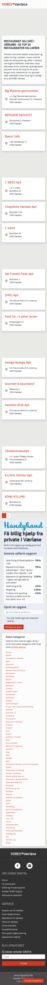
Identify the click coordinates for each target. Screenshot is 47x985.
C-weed (10, 228)
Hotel (8, 740)
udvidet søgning (18, 647)
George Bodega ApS (18, 362)
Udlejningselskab (12, 825)
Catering (9, 689)
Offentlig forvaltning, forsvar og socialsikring (22, 764)
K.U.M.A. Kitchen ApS (18, 475)
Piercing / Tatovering (13, 773)
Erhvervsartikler (9, 925)
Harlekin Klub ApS (17, 405)
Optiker (8, 767)
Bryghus (8, 679)
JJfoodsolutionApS (17, 451)
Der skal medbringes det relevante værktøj (22, 619)
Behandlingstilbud (12, 667)
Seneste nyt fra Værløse (12, 910)
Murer (8, 761)
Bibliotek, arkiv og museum (15, 670)
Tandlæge (9, 816)
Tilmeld (23, 963)
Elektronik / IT (11, 713)
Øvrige (8, 843)
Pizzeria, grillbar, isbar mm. (15, 776)
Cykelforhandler (11, 692)
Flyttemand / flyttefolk (14, 722)
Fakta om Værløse (10, 922)
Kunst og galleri (11, 743)
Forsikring (9, 725)
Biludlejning (10, 676)
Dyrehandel (10, 698)
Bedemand (10, 664)
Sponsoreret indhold (11, 937)
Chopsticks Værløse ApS (21, 206)
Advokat (9, 652)
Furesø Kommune (10, 929)
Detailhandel (10, 695)
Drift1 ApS (11, 295)
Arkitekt (8, 655)
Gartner (8, 734)
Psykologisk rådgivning (14, 782)
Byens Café (12, 136)
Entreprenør (10, 716)
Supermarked (10, 813)
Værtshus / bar (11, 840)
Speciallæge (10, 807)
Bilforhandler (10, 673)
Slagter (8, 800)
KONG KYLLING (15, 496)
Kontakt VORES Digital (12, 891)
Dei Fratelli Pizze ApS (19, 274)
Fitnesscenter (10, 719)
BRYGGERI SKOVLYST (18, 115)
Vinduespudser (11, 834)
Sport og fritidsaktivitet (14, 810)
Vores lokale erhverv (11, 914)
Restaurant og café (13, 788)
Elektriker (9, 710)
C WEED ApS (13, 182)
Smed (8, 803)
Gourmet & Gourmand (19, 383)
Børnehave (10, 685)
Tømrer (8, 822)
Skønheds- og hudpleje (14, 797)
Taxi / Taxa (10, 819)
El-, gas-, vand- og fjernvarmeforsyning (19, 707)
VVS (7, 837)
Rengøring (9, 785)
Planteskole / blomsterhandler (17, 779)
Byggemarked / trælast (14, 682)
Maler (8, 755)
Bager (8, 661)
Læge (8, 752)
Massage (9, 758)
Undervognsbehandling (14, 831)
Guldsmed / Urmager (13, 737)
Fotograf (9, 728)
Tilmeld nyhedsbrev (33, 981)
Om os (5, 880)
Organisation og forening (15, 770)
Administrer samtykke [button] (12, 895)
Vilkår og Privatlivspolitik (13, 888)
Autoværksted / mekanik (14, 658)
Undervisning (10, 828)
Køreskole (9, 749)
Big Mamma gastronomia (21, 91)
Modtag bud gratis (14, 627)
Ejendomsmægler (12, 704)
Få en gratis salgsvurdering (14, 933)
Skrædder (9, 794)
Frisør (8, 731)
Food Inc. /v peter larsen (21, 316)
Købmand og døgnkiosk (14, 746)
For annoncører (9, 884)
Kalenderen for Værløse (12, 918)
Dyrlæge (9, 701)
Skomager (9, 791)
